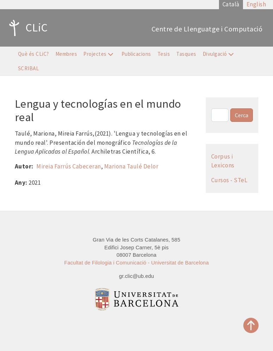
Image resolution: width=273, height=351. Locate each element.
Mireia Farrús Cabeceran (68, 166)
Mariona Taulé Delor (131, 166)
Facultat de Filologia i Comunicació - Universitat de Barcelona (136, 263)
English (256, 4)
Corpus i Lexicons (223, 161)
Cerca (241, 115)
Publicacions (136, 53)
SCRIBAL (28, 68)
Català (230, 4)
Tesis (164, 53)
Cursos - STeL (229, 180)
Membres (66, 53)
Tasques (186, 53)
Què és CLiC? (33, 53)
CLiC (26, 28)
